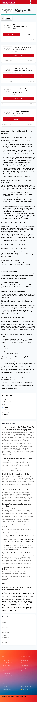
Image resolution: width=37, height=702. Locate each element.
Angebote (24, 663)
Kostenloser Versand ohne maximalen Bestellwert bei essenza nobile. (20, 91)
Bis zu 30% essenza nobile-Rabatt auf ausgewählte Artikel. (22, 69)
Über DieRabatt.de (8, 663)
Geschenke (24, 665)
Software (23, 671)
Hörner (4, 622)
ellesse (4, 635)
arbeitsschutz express (8, 630)
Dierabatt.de (25, 689)
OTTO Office (5, 620)
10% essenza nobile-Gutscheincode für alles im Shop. (20, 26)
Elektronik (24, 668)
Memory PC (5, 627)
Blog (4, 668)
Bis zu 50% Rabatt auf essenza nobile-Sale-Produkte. (21, 48)
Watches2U (5, 642)
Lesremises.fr (26, 686)
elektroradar (5, 632)
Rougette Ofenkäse (7, 640)
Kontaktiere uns (8, 671)
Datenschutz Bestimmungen (7, 674)
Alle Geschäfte (7, 689)
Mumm (4, 625)
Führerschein (5, 637)
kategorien (6, 686)
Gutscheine (24, 660)
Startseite (6, 660)
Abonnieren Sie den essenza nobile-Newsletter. (21, 112)
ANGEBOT (18, 55)
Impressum (6, 665)
